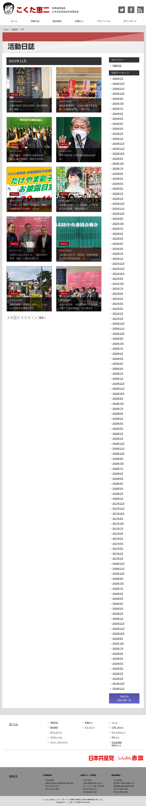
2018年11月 (118, 448)
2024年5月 (117, 118)
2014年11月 (118, 688)
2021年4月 (117, 303)
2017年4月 (117, 543)
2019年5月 (117, 418)
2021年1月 (117, 318)
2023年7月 (117, 168)
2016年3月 (117, 608)
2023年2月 (117, 193)
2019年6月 (117, 413)
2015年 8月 (118, 643)
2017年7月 (117, 528)
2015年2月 (117, 673)
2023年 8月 (118, 163)
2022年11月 (118, 208)
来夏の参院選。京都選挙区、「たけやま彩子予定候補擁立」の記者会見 (78, 304)
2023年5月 (117, 178)
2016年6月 (117, 593)
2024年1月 (117, 139)
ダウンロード (130, 21)
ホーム (14, 21)
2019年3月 (117, 428)
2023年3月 (117, 188)
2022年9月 (117, 218)
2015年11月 (118, 628)
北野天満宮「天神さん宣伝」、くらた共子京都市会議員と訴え (29, 304)
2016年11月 (118, 568)
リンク (115, 722)
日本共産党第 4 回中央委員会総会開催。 (78, 155)
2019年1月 (117, 438)
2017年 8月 (118, 523)
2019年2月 (117, 433)
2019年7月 (117, 408)
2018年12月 (118, 443)
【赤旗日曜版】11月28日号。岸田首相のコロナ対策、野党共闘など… (78, 205)
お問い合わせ (117, 727)
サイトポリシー (118, 732)
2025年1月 (117, 78)
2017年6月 (117, 533)
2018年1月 (117, 498)
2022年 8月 (118, 223)
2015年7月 (117, 648)
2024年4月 (117, 123)
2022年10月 (118, 213)
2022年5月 (117, 238)
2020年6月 (117, 353)
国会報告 (57, 21)
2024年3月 (117, 128)
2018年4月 (117, 483)
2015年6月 (117, 653)
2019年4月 (117, 423)
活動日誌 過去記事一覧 (124, 698)
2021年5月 (117, 299)
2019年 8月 (118, 403)
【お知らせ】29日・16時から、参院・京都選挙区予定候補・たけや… (29, 205)
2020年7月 (117, 348)
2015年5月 (117, 658)
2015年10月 (118, 633)
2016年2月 (117, 613)
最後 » (42, 317)
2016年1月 (117, 618)
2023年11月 (118, 148)
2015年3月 (117, 668)
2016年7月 (117, 588)
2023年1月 (117, 198)
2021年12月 (118, 263)
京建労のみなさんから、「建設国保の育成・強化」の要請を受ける (29, 255)
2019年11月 (118, 388)
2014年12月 (118, 683)
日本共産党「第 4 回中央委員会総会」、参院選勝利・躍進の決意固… (29, 155)
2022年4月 (117, 243)
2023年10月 (118, 153)
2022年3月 (117, 249)
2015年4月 (117, 663)
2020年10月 (118, 333)
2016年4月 (117, 603)
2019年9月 (117, 398)
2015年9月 (117, 638)
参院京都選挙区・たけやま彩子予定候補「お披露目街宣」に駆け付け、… (78, 105)
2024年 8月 (118, 103)
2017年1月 (117, 558)
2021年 (14, 29)
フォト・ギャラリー (59, 742)
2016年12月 (118, 563)
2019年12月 (118, 383)
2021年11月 (118, 268)
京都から (79, 21)
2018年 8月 (118, 463)
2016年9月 (117, 578)
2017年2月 (117, 553)
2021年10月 (118, 274)
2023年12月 (118, 143)
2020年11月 (118, 328)
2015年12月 (118, 623)
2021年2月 (117, 313)
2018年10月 (118, 453)
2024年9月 (117, 98)
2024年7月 (117, 108)
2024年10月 (118, 93)
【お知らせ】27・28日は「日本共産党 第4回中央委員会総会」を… (79, 255)
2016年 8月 (118, 583)
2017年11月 (118, 508)
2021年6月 (117, 293)
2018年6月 (117, 473)
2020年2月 (117, 373)
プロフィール (103, 21)
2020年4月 (117, 363)
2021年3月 (117, 308)
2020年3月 (117, 368)
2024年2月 (117, 133)
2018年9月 (117, 459)
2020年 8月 (118, 343)
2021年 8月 (118, 283)
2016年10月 (118, 573)
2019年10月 (118, 393)
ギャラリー (90, 727)
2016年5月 (117, 598)
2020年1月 (117, 378)
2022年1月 (117, 258)
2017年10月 (118, 513)
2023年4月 (117, 183)
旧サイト (115, 737)
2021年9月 (117, 278)
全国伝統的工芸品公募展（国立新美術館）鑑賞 (29, 105)
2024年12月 (118, 83)
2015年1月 (117, 678)
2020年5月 (117, 358)
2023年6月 (117, 173)
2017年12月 (118, 503)
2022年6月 (117, 233)
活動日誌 (34, 21)
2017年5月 (117, 538)
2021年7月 (117, 288)
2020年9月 (117, 338)
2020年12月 (118, 323)
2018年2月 (117, 493)
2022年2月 (117, 253)
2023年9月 (117, 158)
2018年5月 (117, 478)
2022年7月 (117, 228)
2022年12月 (118, 203)
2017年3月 (117, 548)
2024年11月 (118, 89)
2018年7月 (117, 468)
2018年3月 (117, 488)
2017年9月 (117, 518)
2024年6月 (117, 114)
